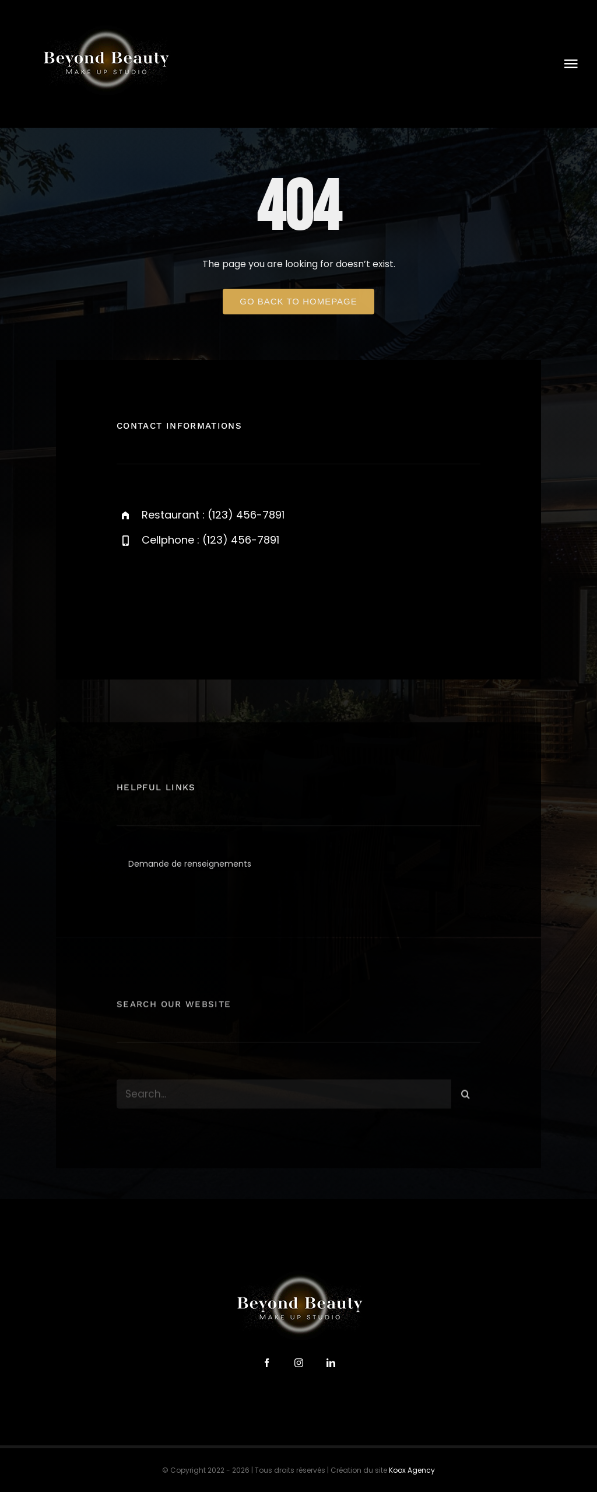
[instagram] (194, 595)
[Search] (465, 1097)
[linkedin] (331, 1363)
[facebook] (130, 595)
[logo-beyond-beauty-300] (104, 27)
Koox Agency (412, 1470)
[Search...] (284, 1097)
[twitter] (162, 595)
